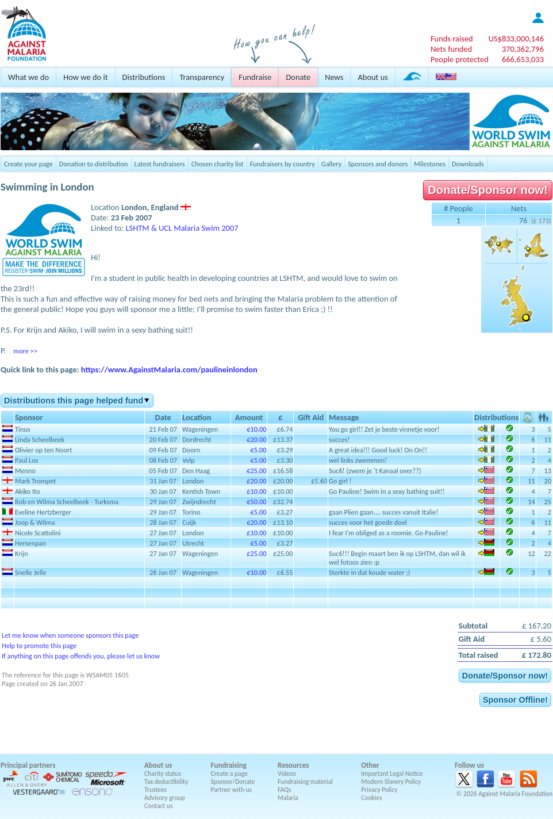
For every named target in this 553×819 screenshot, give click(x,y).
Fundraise (255, 77)
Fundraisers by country (282, 163)
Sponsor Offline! (515, 699)
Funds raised (452, 38)
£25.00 (256, 553)
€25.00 (256, 470)
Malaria (288, 798)
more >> (25, 350)
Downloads (468, 163)
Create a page (229, 774)
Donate (298, 77)
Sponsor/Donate (233, 782)
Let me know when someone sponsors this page (70, 635)
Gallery (331, 163)
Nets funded (451, 49)
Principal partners (28, 765)
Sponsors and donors (378, 163)
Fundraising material (305, 782)
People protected (460, 59)
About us (372, 77)
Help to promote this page (39, 645)
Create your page (28, 163)
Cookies (371, 798)
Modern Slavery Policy (391, 782)
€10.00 (256, 429)
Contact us (158, 806)
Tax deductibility (166, 782)
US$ (516, 38)
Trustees (155, 790)
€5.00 (258, 449)
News (334, 77)
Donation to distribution (93, 163)
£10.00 (256, 491)
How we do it (85, 77)
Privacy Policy (379, 790)
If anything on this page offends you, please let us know (81, 656)
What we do (28, 77)
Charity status (162, 774)
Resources (293, 765)
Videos (287, 774)
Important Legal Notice (392, 774)
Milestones (430, 163)
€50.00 (256, 501)
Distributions (144, 77)
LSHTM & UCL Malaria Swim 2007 (182, 228)
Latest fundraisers (160, 163)
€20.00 (256, 439)
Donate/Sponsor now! (488, 190)
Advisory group (164, 798)
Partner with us (231, 790)
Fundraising (229, 765)
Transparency (201, 77)
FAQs (284, 790)
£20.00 (256, 481)
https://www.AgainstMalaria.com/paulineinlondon (169, 369)
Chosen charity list (217, 163)
